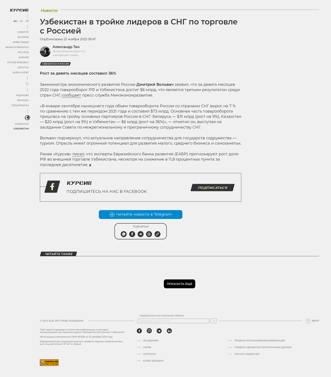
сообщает (71, 95)
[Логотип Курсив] (18, 9)
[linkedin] (169, 330)
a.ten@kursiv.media (65, 55)
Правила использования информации (259, 340)
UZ (21, 21)
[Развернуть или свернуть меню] (27, 84)
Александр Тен (66, 47)
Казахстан (21, 123)
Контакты (149, 354)
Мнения (23, 57)
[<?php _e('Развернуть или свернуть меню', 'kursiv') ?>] (27, 118)
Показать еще (179, 284)
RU (15, 21)
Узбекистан (21, 128)
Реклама (22, 100)
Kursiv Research (153, 361)
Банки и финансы (16, 47)
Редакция (22, 95)
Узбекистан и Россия (55, 64)
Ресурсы (23, 52)
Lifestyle (22, 67)
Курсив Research (17, 62)
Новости (23, 32)
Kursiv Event (20, 72)
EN (26, 21)
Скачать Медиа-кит (246, 354)
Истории (23, 37)
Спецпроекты (19, 105)
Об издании (150, 340)
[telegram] (159, 330)
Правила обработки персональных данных (263, 347)
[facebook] (139, 330)
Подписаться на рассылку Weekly (162, 316)
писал (78, 154)
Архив (147, 347)
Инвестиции (20, 42)
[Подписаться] (213, 321)
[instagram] (149, 330)
